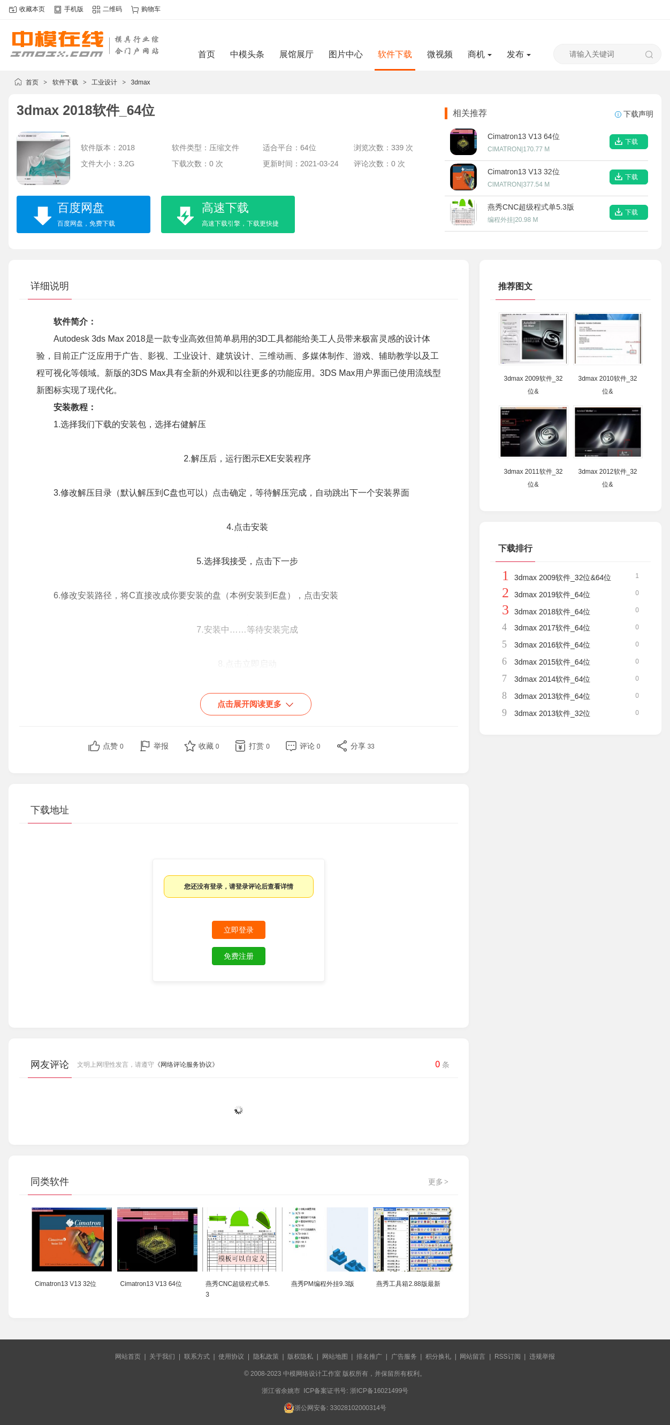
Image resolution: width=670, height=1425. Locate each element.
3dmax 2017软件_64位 (552, 627)
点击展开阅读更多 (256, 704)
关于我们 (162, 1356)
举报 (161, 746)
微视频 (440, 54)
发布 (519, 54)
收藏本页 (32, 9)
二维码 (112, 9)
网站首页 (128, 1356)
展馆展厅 (296, 54)
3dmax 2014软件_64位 (552, 679)
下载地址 (50, 810)
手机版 (73, 9)
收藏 (209, 746)
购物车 (151, 9)
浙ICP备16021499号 (379, 1391)
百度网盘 (76, 215)
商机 (480, 54)
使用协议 (231, 1356)
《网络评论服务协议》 (186, 1064)
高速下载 (230, 215)
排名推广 (369, 1356)
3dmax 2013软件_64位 (552, 696)
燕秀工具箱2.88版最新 (408, 1284)
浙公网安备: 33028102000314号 (335, 1408)
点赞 (113, 746)
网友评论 (50, 1064)
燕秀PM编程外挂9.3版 (323, 1284)
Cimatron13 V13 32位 (65, 1284)
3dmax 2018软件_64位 (552, 611)
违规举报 (542, 1356)
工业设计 (104, 82)
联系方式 (197, 1356)
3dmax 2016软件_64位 (552, 645)
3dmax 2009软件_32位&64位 (562, 577)
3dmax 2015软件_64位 (552, 662)
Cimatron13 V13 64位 (151, 1284)
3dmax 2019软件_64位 (552, 594)
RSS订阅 (507, 1356)
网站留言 (472, 1356)
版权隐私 (300, 1356)
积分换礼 (438, 1356)
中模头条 (247, 54)
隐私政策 (266, 1356)
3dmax (140, 82)
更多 (439, 1181)
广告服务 (404, 1356)
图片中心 (346, 54)
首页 (206, 54)
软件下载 (395, 54)
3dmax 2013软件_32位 (552, 713)
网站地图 (335, 1356)
